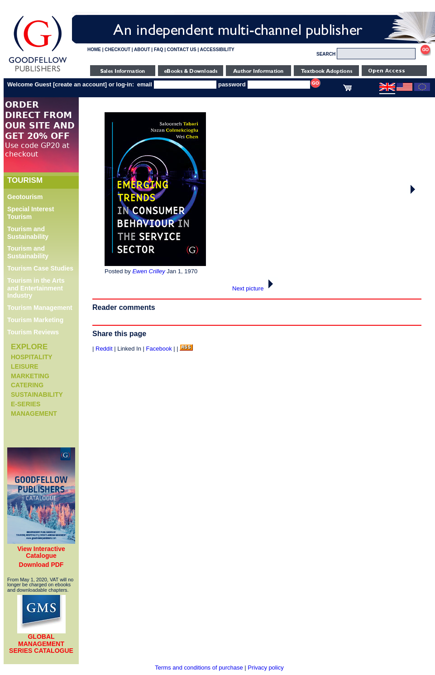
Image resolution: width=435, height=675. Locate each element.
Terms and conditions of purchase (199, 667)
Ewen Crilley (148, 271)
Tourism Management (39, 307)
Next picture (255, 288)
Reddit (104, 348)
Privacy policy (265, 667)
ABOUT (142, 49)
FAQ (158, 49)
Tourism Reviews (33, 332)
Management (34, 413)
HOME (94, 49)
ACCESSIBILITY (217, 49)
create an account (80, 84)
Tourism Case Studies (40, 268)
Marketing (30, 376)
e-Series (25, 404)
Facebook (159, 348)
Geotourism (25, 196)
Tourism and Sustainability (27, 232)
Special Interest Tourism (30, 212)
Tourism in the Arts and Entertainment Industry (36, 288)
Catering (27, 385)
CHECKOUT (117, 49)
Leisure (24, 366)
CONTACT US (181, 49)
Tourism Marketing (35, 319)
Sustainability (37, 394)
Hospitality (32, 357)
